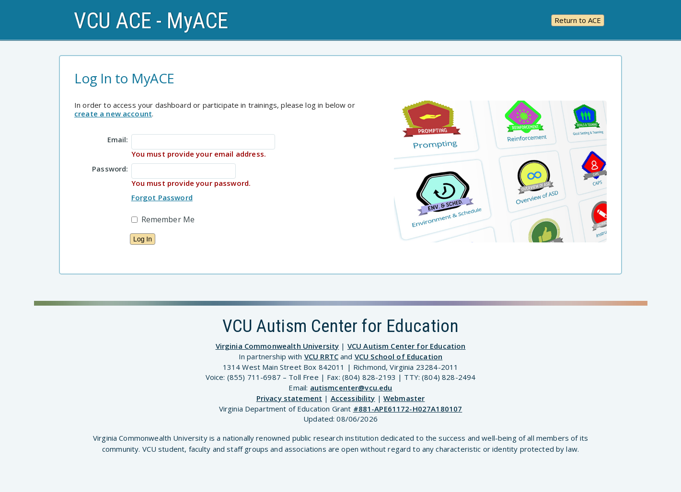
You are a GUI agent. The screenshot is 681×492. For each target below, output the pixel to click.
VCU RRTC (321, 356)
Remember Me (168, 219)
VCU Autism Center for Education (406, 346)
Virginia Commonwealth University (277, 346)
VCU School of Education (398, 356)
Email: (117, 139)
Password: (110, 168)
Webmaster (404, 398)
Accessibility (353, 398)
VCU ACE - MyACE (151, 21)
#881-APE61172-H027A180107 (407, 408)
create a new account (113, 113)
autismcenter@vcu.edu (351, 387)
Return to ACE (577, 20)
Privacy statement (289, 398)
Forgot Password (162, 197)
